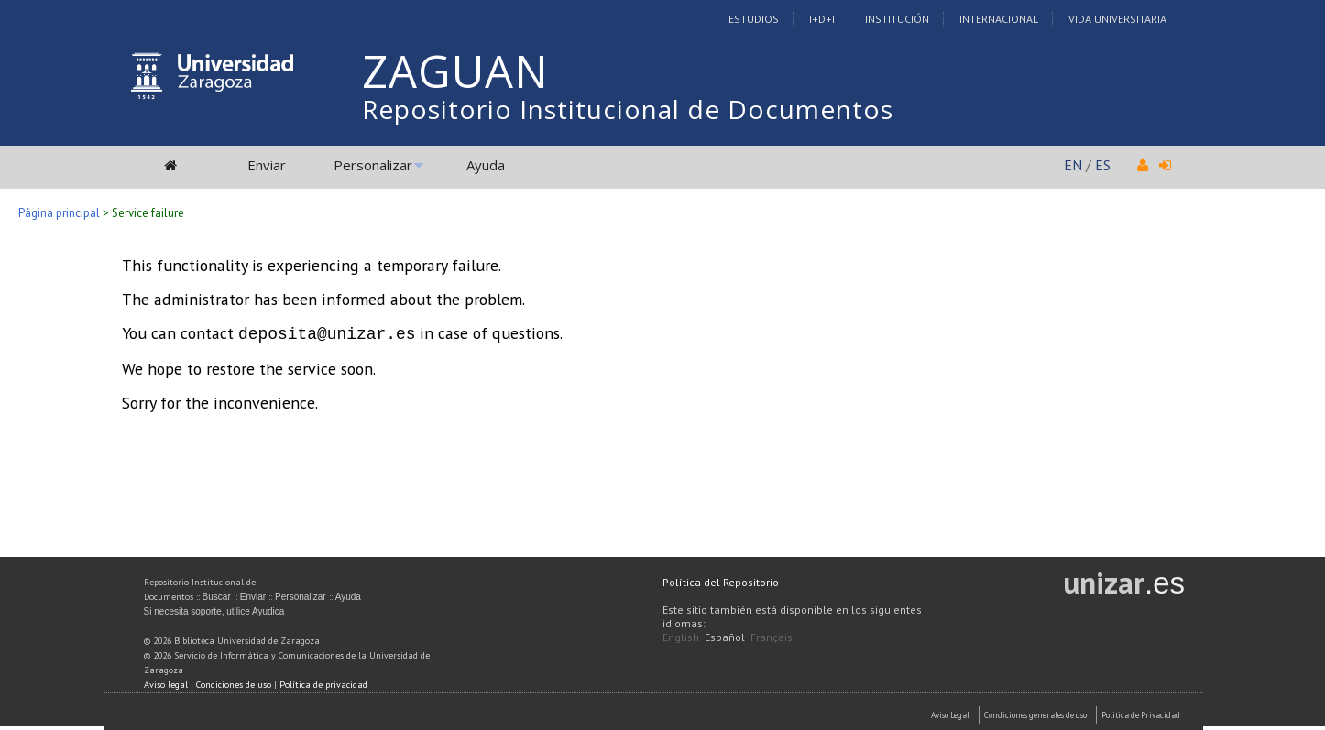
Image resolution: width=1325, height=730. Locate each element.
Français (771, 635)
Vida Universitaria (1117, 19)
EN (1073, 165)
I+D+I (822, 19)
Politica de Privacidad (1140, 713)
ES (1103, 165)
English (680, 635)
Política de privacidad (323, 683)
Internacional (998, 19)
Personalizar (373, 165)
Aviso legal (166, 683)
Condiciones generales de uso (1035, 713)
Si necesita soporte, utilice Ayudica (214, 610)
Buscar (217, 595)
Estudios (753, 19)
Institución (897, 19)
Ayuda (485, 165)
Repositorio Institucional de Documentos (627, 109)
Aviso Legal (950, 713)
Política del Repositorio (720, 580)
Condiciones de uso (233, 683)
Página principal (59, 213)
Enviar (266, 165)
